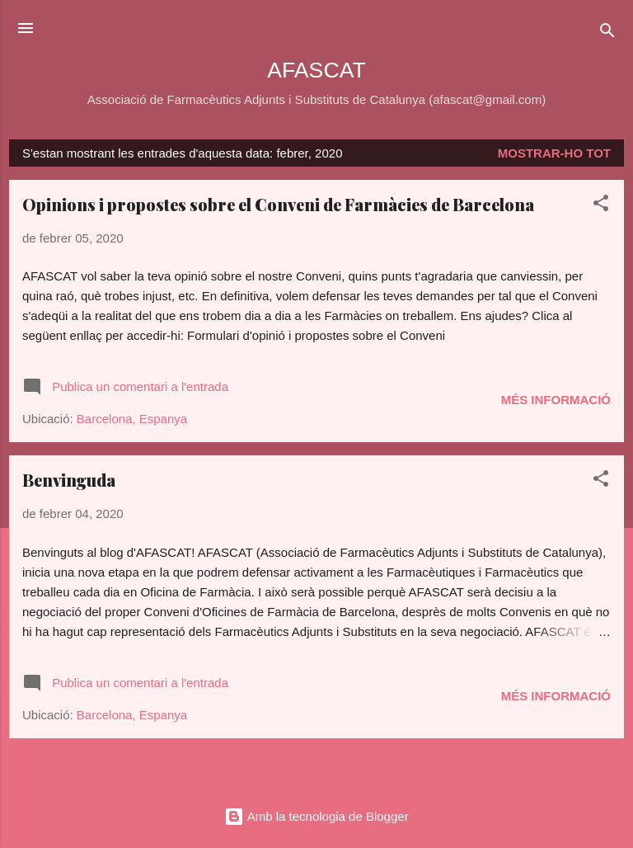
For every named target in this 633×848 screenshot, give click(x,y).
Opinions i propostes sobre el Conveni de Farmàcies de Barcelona (278, 204)
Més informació (556, 400)
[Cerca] (607, 33)
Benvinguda (68, 480)
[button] (601, 206)
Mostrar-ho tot (554, 153)
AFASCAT (316, 70)
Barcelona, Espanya (132, 419)
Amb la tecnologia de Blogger (316, 816)
